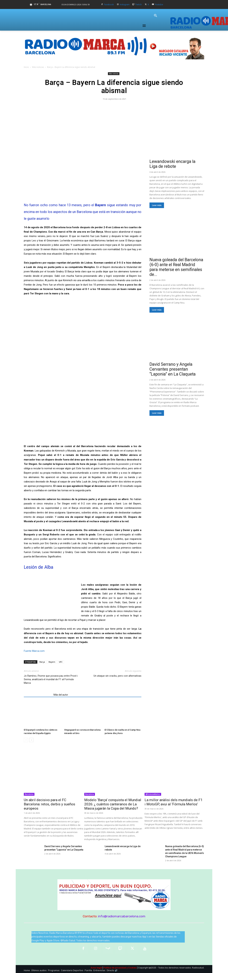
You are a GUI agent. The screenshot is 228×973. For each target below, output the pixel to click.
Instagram (125, 4)
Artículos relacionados (37, 694)
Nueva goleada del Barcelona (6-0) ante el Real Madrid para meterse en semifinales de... (176, 267)
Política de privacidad (115, 967)
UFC (60, 662)
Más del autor (61, 694)
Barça (42, 662)
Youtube (159, 4)
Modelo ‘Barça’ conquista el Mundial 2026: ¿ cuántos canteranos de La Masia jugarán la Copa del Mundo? (112, 804)
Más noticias (38, 67)
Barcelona (29, 794)
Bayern (52, 662)
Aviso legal (96, 967)
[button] (155, 15)
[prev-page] (26, 740)
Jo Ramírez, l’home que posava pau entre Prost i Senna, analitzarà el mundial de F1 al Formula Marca (51, 679)
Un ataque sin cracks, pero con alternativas (117, 675)
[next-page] (31, 740)
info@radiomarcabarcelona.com (121, 916)
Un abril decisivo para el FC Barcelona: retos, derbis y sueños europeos (49, 804)
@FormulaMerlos (153, 794)
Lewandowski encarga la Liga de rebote (172, 164)
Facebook (109, 4)
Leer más (156, 205)
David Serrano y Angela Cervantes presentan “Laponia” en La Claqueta (172, 369)
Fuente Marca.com (34, 650)
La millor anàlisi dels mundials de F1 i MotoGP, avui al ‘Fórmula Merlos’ (173, 802)
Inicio (26, 67)
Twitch (138, 4)
